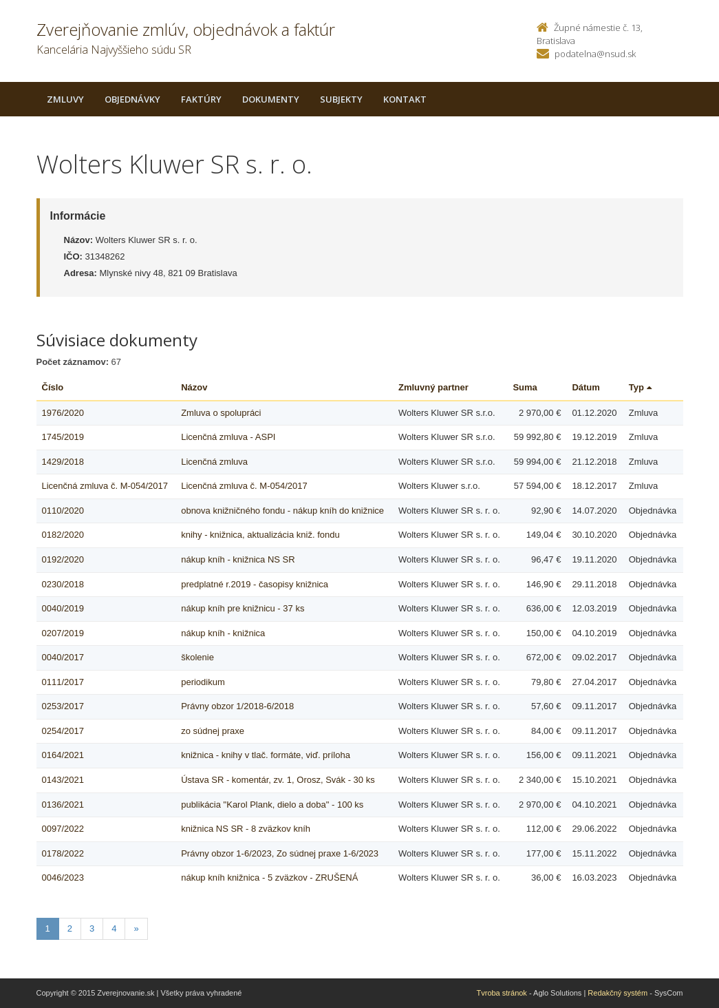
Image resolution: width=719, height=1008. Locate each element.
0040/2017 (63, 657)
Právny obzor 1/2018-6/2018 (237, 706)
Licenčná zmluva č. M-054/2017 (105, 486)
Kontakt (405, 99)
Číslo (53, 387)
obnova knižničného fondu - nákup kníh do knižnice (282, 510)
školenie (197, 657)
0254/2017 (63, 731)
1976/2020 (63, 413)
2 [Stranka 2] (69, 928)
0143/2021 (63, 780)
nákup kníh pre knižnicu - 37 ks (242, 608)
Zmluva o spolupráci (221, 413)
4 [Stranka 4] (113, 928)
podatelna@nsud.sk (595, 54)
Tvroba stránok (502, 993)
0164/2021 (63, 755)
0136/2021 (63, 804)
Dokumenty (270, 99)
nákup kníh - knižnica (223, 633)
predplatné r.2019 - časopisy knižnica (254, 584)
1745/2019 (63, 437)
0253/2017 (63, 706)
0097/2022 (63, 828)
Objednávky (132, 99)
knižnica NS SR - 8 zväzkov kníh (245, 828)
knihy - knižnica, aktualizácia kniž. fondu (260, 534)
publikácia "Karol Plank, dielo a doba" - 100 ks (272, 804)
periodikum (203, 682)
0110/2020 (63, 510)
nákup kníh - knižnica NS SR (237, 559)
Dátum (585, 387)
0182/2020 (63, 534)
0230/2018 (63, 584)
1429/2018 (63, 461)
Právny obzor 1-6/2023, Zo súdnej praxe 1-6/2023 (279, 853)
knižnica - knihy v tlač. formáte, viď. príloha (265, 755)
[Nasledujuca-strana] (136, 929)
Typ (640, 387)
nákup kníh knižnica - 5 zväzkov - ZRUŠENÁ (269, 877)
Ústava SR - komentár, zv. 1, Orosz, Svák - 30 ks (278, 780)
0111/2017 (63, 682)
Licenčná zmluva (214, 461)
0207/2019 (63, 633)
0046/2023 (63, 877)
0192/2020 (63, 559)
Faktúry (201, 99)
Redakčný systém (617, 993)
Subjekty (341, 99)
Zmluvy (65, 99)
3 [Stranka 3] (91, 928)
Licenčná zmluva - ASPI (228, 437)
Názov (194, 387)
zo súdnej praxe (212, 731)
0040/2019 (63, 608)
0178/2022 (63, 853)
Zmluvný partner (433, 387)
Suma (525, 387)
